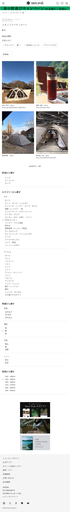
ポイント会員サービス (12, 466)
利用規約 (6, 487)
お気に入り (62, 3)
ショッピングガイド (11, 458)
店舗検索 (6, 474)
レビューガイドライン (10, 496)
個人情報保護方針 (9, 490)
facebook (16, 503)
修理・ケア (7, 470)
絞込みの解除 (6, 36)
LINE (22, 503)
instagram (4, 503)
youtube (28, 503)
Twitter (10, 503)
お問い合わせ (8, 478)
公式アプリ (7, 462)
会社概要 (6, 482)
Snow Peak (35, 3)
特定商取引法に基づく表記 (12, 493)
